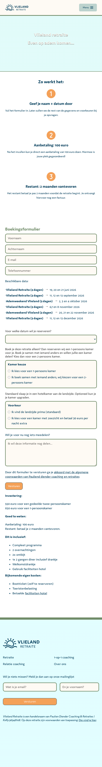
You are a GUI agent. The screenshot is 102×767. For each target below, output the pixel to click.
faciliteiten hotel (36, 593)
